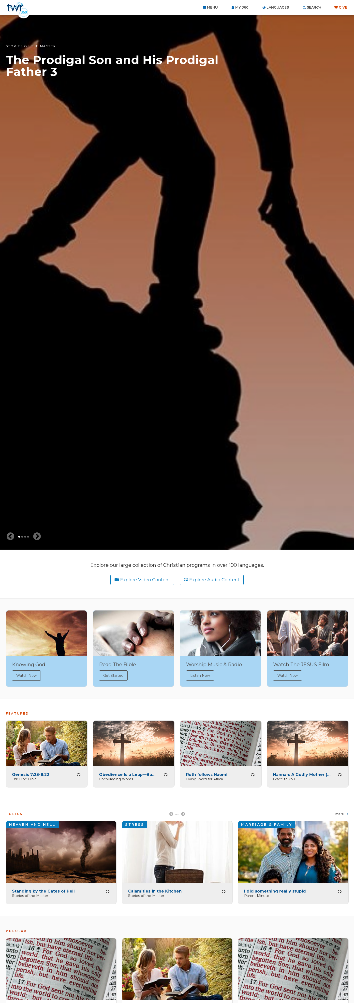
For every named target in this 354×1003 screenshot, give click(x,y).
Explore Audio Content (214, 580)
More (339, 812)
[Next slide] (36, 536)
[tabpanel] (177, 282)
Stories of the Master (31, 46)
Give (343, 7)
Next (183, 814)
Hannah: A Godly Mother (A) (302, 773)
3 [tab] (25, 537)
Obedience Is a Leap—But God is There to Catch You (128, 773)
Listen (78, 774)
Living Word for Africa (204, 777)
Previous (171, 814)
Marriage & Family (266, 823)
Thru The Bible (24, 777)
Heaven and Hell (32, 823)
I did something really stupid (275, 890)
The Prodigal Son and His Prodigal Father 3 (112, 66)
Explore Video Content (145, 580)
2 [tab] (22, 537)
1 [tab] (19, 537)
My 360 (242, 7)
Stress (134, 823)
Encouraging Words (116, 777)
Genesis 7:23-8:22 (30, 773)
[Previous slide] (10, 536)
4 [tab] (28, 537)
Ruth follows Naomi (206, 773)
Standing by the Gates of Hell (43, 890)
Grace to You (284, 777)
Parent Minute (256, 894)
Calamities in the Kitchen (155, 890)
